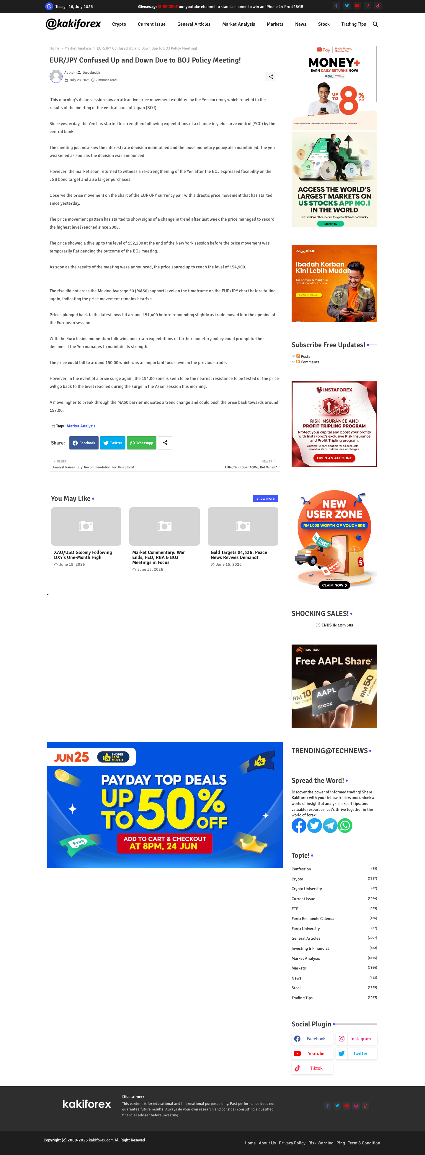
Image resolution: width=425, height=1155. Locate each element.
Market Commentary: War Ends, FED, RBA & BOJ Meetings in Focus (158, 557)
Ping (340, 1143)
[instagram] (367, 5)
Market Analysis (238, 24)
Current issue (152, 24)
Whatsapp (144, 443)
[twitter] (347, 5)
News (300, 24)
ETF (334, 908)
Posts (303, 356)
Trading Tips (353, 24)
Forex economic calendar (334, 918)
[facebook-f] (336, 5)
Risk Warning (321, 1143)
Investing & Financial (334, 948)
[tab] (119, 24)
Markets (275, 24)
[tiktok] (378, 5)
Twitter (116, 443)
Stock (324, 24)
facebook (316, 1039)
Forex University (334, 928)
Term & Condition (364, 1143)
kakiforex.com (101, 1140)
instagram (360, 1039)
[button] (376, 24)
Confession (334, 869)
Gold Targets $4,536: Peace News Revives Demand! (239, 555)
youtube (316, 1053)
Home (54, 48)
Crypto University (334, 888)
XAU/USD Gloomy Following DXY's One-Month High (83, 555)
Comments (307, 362)
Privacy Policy (292, 1143)
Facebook (87, 443)
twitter (360, 1053)
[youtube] (357, 5)
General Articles (193, 24)
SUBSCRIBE (168, 6)
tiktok (316, 1068)
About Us (267, 1143)
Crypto (119, 24)
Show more (265, 498)
